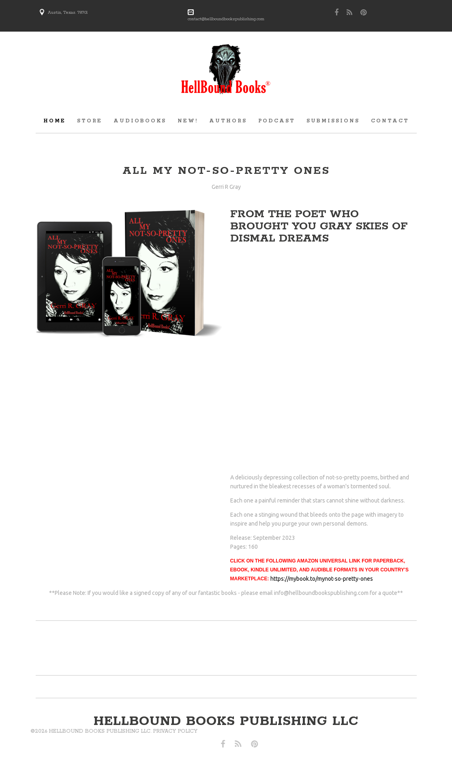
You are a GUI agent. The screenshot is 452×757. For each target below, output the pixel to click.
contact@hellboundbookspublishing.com (226, 19)
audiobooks (140, 121)
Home (54, 121)
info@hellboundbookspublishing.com (321, 593)
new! (188, 121)
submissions (333, 121)
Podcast (276, 121)
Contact (390, 121)
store (89, 121)
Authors (228, 121)
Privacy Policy (101, 731)
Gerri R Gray (226, 187)
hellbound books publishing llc (226, 721)
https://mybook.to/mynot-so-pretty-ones (321, 578)
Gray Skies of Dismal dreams (319, 232)
